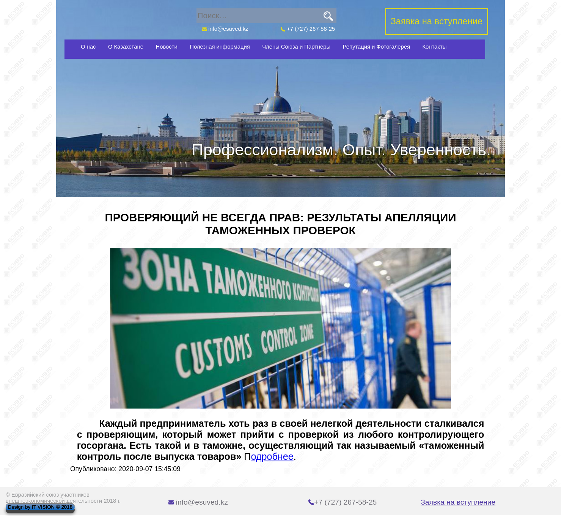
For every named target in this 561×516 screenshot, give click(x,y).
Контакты (434, 47)
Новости (167, 47)
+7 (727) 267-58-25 (308, 29)
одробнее (272, 456)
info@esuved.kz (225, 29)
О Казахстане (125, 47)
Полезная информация (220, 47)
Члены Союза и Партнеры (296, 47)
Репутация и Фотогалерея (376, 47)
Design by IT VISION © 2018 (40, 507)
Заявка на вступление (458, 502)
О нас (88, 47)
